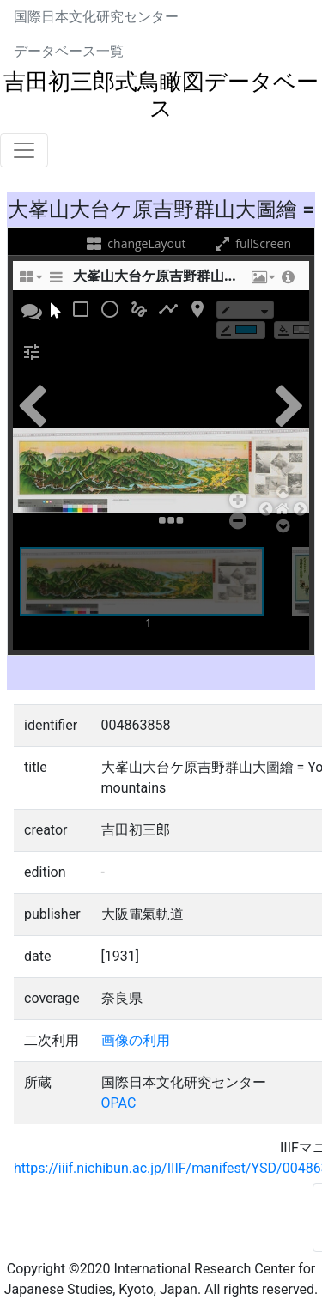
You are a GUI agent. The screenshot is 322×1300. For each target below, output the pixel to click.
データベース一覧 (69, 51)
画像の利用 (135, 1040)
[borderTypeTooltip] (245, 310)
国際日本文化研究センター (96, 17)
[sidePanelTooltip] (55, 282)
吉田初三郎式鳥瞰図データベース (161, 95)
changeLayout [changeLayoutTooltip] (135, 243)
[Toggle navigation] (24, 150)
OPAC (119, 1103)
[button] (262, 282)
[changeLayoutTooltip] (30, 282)
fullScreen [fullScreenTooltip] (251, 243)
